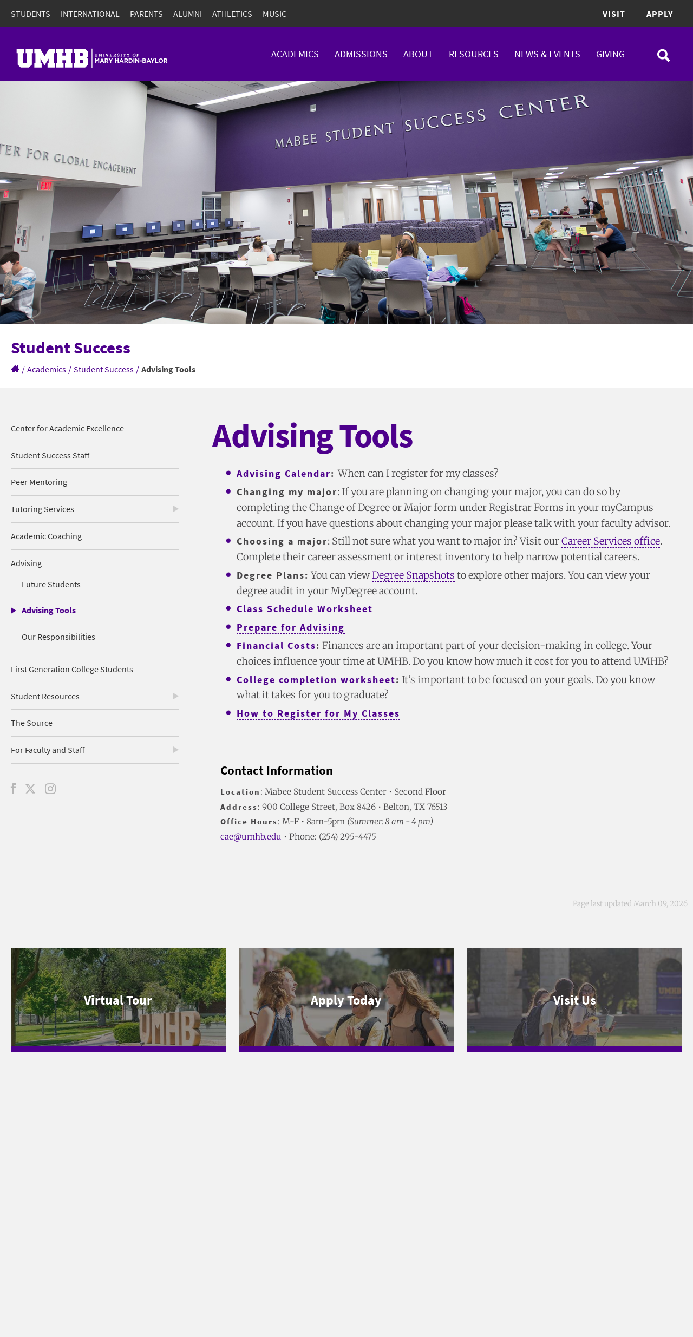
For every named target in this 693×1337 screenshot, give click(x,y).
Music (274, 13)
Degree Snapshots (413, 575)
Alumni (187, 13)
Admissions (361, 54)
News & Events (547, 54)
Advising (26, 563)
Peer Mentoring (39, 481)
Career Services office (610, 541)
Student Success (104, 369)
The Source (32, 722)
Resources (474, 54)
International (90, 13)
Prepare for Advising (291, 627)
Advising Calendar (284, 473)
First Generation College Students (72, 669)
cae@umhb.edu (251, 836)
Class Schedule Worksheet (305, 608)
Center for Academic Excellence (67, 428)
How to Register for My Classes (318, 713)
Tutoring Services (42, 508)
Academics (295, 54)
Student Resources (45, 696)
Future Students (51, 584)
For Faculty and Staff (47, 749)
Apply (659, 13)
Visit (614, 13)
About (418, 54)
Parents (146, 13)
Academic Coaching (46, 535)
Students (30, 13)
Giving (610, 54)
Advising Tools (49, 610)
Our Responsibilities (58, 636)
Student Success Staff (50, 455)
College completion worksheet (316, 679)
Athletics (232, 13)
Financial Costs (276, 645)
